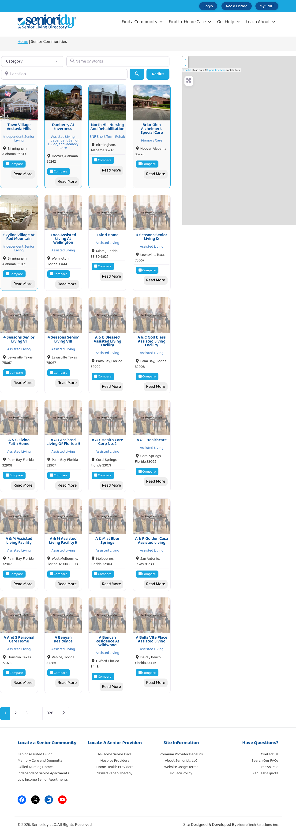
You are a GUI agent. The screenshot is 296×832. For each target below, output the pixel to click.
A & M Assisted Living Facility (19, 538)
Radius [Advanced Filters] (158, 74)
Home (23, 41)
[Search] (137, 74)
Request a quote (265, 771)
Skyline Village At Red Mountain (19, 236)
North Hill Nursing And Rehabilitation (107, 126)
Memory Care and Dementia (40, 758)
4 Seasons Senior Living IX (151, 236)
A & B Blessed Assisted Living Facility (107, 340)
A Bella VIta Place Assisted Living (151, 637)
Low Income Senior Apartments (43, 777)
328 (50, 711)
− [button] (185, 65)
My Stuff (265, 6)
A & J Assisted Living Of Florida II (63, 440)
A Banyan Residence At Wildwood (107, 639)
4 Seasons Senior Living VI (19, 338)
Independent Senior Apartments (43, 771)
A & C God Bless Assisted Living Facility (152, 340)
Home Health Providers (114, 765)
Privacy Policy (181, 771)
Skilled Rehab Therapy (114, 771)
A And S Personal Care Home (19, 637)
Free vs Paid (268, 765)
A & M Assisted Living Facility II (63, 538)
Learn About (261, 22)
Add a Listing (230, 6)
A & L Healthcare (152, 438)
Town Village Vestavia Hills (19, 126)
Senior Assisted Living (35, 752)
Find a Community (142, 22)
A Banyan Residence (63, 637)
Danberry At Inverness (63, 126)
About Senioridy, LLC (181, 758)
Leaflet (187, 70)
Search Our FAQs (265, 758)
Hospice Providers (114, 758)
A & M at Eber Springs (107, 538)
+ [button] (185, 59)
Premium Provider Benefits (181, 752)
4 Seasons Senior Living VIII (63, 338)
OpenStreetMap (216, 70)
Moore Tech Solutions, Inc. (257, 822)
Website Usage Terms (181, 765)
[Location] (64, 74)
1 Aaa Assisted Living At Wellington (63, 238)
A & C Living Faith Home (19, 440)
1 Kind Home (107, 234)
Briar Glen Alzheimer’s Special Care (151, 128)
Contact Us (269, 752)
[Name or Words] (117, 61)
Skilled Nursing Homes (35, 765)
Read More (22, 173)
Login (198, 6)
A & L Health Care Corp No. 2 (107, 440)
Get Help (228, 22)
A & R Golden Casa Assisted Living (151, 538)
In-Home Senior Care (114, 752)
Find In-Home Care (190, 22)
